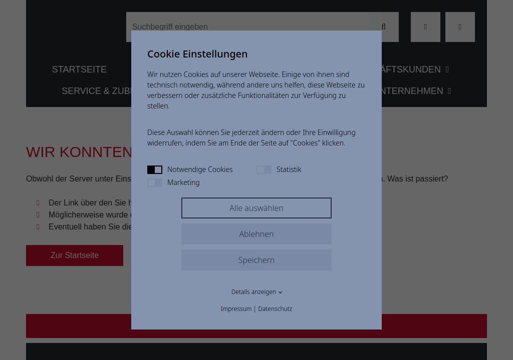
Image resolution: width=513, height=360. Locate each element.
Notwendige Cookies (190, 169)
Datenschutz (275, 308)
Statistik (278, 169)
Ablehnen (256, 234)
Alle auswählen (256, 208)
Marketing (173, 182)
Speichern (256, 260)
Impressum (236, 308)
